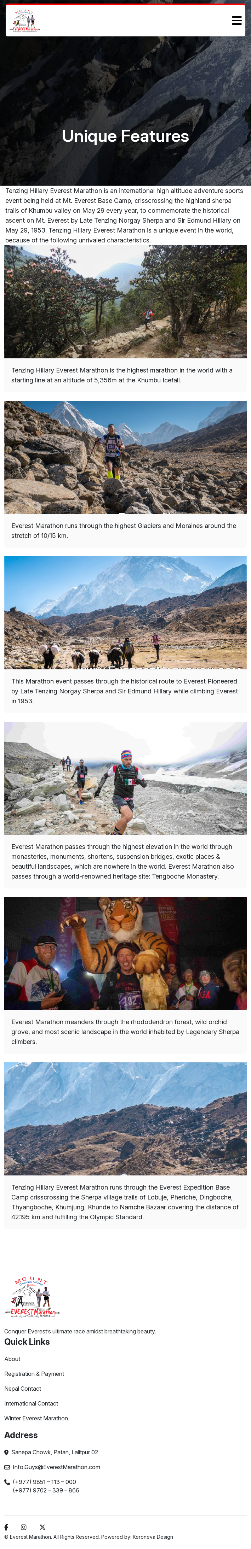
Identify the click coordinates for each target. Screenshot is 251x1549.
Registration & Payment (34, 1373)
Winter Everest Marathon (36, 1418)
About (12, 1358)
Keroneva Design (153, 1537)
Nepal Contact (22, 1388)
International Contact (31, 1403)
